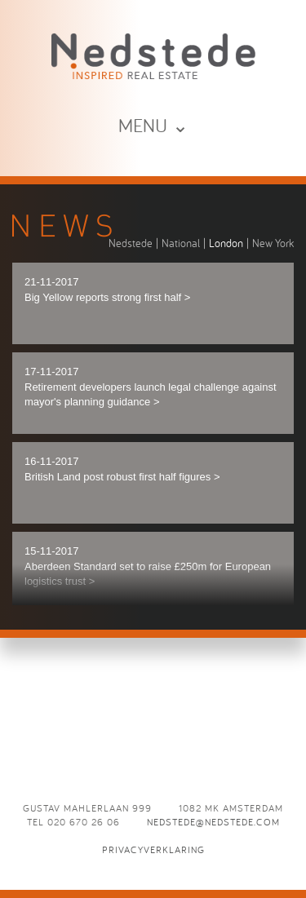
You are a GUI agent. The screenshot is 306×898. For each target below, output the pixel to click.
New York (273, 243)
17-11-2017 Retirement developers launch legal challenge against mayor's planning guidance (150, 386)
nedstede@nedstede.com (213, 822)
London (226, 243)
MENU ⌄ (153, 125)
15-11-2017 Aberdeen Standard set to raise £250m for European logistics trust (147, 566)
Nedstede (131, 243)
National (181, 243)
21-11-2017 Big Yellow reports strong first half (107, 289)
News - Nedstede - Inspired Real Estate (153, 56)
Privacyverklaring (153, 849)
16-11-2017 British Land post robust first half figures (122, 469)
